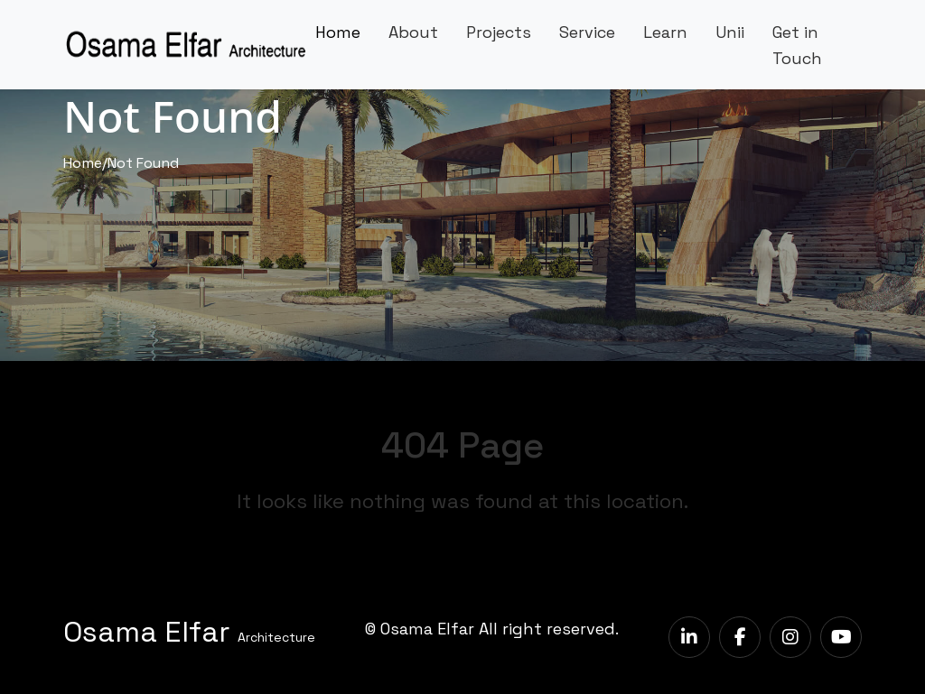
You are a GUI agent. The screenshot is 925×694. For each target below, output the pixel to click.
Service (587, 32)
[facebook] (740, 637)
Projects (498, 32)
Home (337, 32)
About (413, 32)
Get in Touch (797, 45)
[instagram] (790, 637)
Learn (665, 32)
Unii (729, 32)
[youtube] (841, 637)
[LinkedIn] (689, 637)
